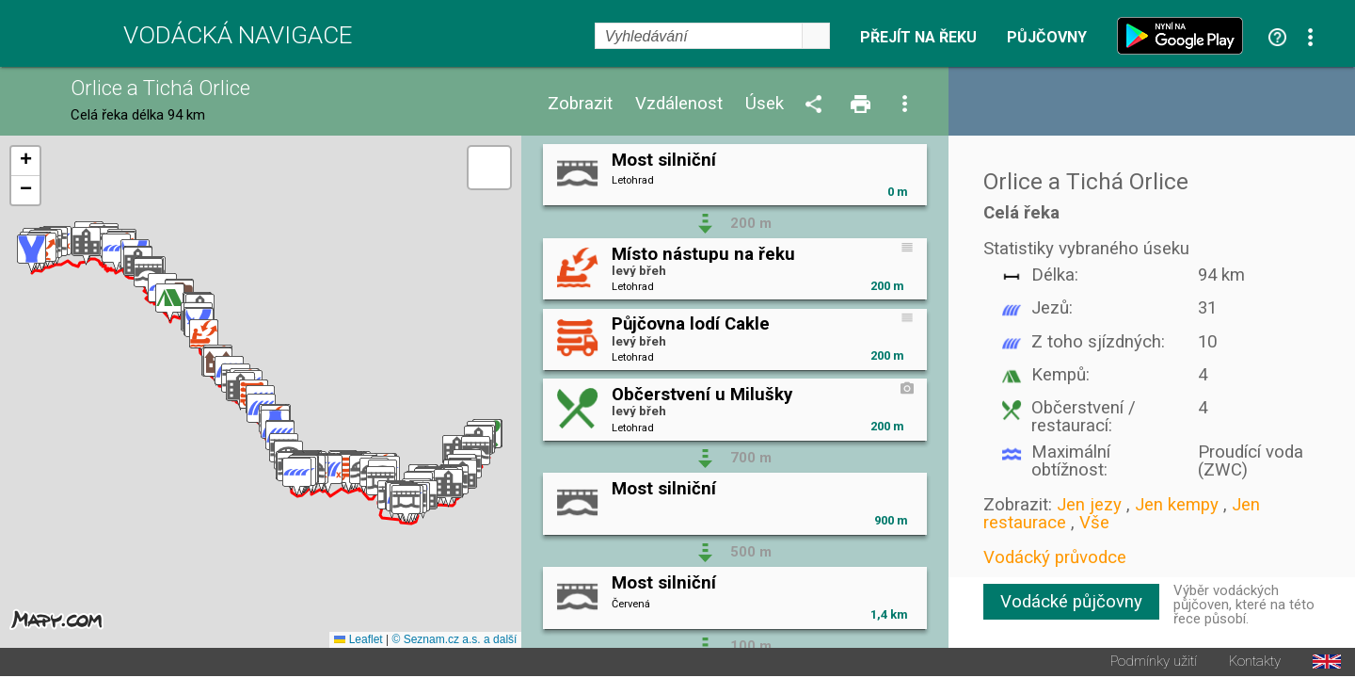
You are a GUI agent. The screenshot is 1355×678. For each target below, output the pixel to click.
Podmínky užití (1153, 663)
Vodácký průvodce (1054, 557)
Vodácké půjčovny (1071, 601)
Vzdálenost (679, 104)
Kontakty (1255, 663)
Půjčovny (1047, 37)
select (816, 36)
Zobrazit (580, 104)
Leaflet (358, 641)
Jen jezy (1089, 504)
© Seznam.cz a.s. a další (454, 641)
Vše (1094, 522)
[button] (448, 489)
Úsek (764, 104)
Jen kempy (1177, 504)
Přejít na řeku (918, 37)
